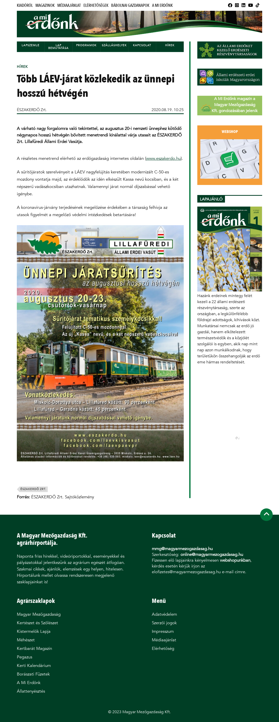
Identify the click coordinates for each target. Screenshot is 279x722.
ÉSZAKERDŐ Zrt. (31, 109)
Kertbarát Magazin (34, 648)
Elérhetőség (163, 648)
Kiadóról (25, 5)
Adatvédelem (164, 614)
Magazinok (45, 5)
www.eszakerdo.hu (163, 158)
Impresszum (163, 631)
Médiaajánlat (69, 5)
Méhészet (26, 640)
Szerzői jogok (164, 623)
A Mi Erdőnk (162, 5)
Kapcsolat (142, 45)
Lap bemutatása (58, 46)
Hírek (169, 45)
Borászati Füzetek (33, 674)
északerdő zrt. (33, 489)
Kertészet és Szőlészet (37, 623)
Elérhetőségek (95, 5)
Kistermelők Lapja (34, 631)
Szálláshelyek (114, 45)
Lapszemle (30, 45)
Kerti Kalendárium (34, 665)
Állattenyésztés (31, 691)
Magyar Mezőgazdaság (39, 614)
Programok (86, 45)
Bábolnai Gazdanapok (130, 5)
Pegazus (24, 657)
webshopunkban (235, 560)
